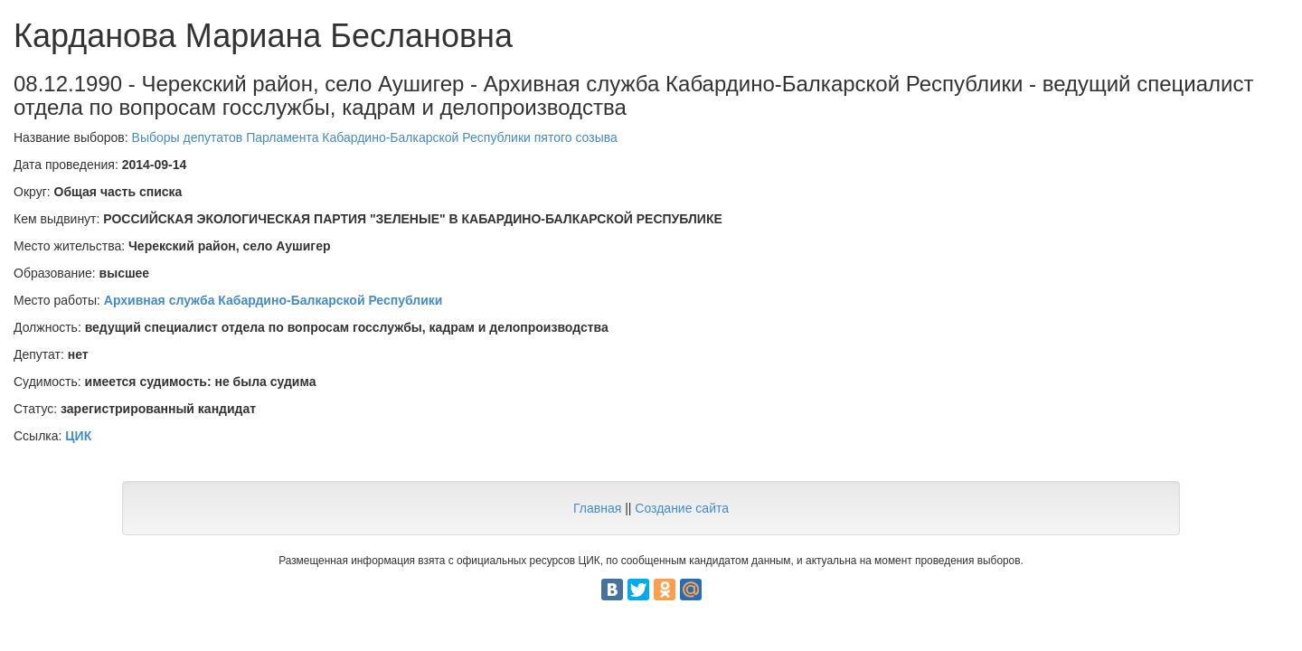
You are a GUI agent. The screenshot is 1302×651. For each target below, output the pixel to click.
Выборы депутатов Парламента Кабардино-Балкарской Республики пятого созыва (375, 137)
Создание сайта (682, 508)
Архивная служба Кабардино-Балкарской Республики (273, 300)
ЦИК (78, 436)
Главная (597, 508)
